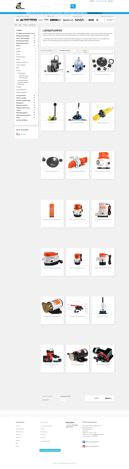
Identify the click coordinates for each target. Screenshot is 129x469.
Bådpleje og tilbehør (23, 36)
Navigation (19, 103)
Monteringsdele (20, 57)
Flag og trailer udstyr (23, 108)
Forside (19, 30)
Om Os (18, 426)
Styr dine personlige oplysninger (50, 450)
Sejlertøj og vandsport (23, 115)
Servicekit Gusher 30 (77, 74)
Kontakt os (18, 437)
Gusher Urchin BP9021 (77, 122)
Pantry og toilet (21, 98)
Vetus (18, 117)
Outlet (18, 110)
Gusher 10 (52, 122)
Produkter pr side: (65, 50)
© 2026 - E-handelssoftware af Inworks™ (64, 463)
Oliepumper (21, 84)
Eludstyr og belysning (23, 100)
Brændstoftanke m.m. (22, 62)
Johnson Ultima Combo (52, 364)
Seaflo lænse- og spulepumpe (52, 316)
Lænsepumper (22, 73)
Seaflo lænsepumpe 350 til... (78, 268)
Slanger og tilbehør (21, 92)
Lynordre (91, 1)
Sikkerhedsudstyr (22, 105)
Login (67, 425)
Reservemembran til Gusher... (103, 74)
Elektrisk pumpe (23, 76)
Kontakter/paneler (23, 80)
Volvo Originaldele (21, 89)
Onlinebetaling (45, 441)
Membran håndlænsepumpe (77, 316)
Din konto (44, 422)
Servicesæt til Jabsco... (103, 316)
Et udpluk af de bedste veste (25, 33)
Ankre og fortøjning (22, 38)
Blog (17, 443)
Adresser (43, 434)
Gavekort (23, 134)
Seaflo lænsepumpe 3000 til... (77, 219)
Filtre (17, 67)
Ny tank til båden (21, 120)
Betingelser (19, 434)
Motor (18, 45)
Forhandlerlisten (20, 429)
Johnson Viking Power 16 (103, 364)
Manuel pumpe (23, 77)
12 (73, 50)
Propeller (18, 87)
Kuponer (43, 437)
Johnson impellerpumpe (77, 364)
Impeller (18, 51)
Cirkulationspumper (23, 82)
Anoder (18, 59)
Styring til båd (20, 95)
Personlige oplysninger (46, 426)
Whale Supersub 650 (103, 122)
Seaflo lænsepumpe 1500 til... (103, 219)
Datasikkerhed (19, 431)
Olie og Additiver (21, 65)
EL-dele (18, 48)
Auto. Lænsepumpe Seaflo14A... (77, 171)
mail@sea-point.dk (98, 434)
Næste (109, 398)
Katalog (18, 440)
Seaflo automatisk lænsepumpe (52, 268)
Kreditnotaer (44, 432)
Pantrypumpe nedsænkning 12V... (52, 219)
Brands (17, 446)
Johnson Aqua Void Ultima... (52, 74)
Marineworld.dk (94, 13)
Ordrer (42, 429)
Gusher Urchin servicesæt (52, 171)
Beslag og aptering (22, 41)
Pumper (18, 70)
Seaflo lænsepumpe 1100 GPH (103, 268)
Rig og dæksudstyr (22, 43)
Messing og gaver (22, 112)
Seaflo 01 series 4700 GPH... (103, 171)
